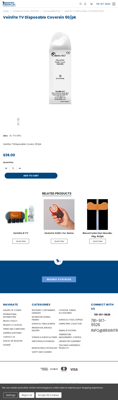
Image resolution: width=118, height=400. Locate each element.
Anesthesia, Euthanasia (43, 341)
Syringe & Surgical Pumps (44, 337)
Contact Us (9, 337)
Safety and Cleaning (42, 352)
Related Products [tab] (56, 193)
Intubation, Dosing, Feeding (41, 318)
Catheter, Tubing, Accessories (67, 311)
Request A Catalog (59, 279)
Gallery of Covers (12, 310)
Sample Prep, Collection (70, 323)
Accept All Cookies (48, 395)
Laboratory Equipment (70, 341)
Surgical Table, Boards (43, 323)
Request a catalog (12, 325)
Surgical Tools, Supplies (71, 319)
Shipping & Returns (12, 333)
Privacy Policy (10, 321)
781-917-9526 (103, 4)
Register (18, 341)
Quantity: (8, 162)
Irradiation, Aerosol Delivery (42, 329)
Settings (10, 395)
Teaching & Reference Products (69, 346)
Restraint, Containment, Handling (43, 311)
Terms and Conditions (14, 329)
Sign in (6, 341)
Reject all (27, 395)
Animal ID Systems (67, 330)
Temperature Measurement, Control (70, 336)
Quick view (21, 241)
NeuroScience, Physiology (44, 348)
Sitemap (6, 345)
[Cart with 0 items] (91, 4)
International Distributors (10, 315)
